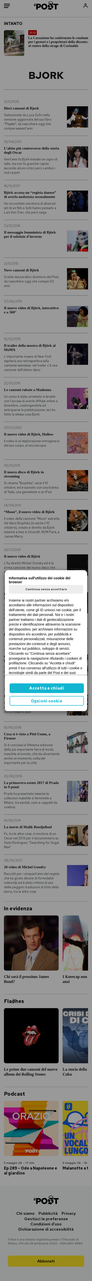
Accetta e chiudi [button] (46, 688)
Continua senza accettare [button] (46, 589)
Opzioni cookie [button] (47, 701)
